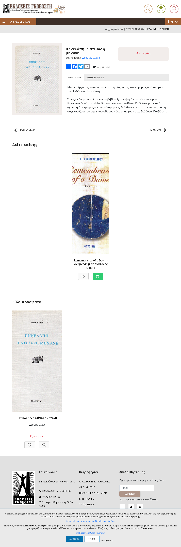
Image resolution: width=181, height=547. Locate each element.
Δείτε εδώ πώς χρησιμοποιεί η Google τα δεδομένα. (90, 521)
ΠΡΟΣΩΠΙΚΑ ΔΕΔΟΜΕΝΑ (93, 493)
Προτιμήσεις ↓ (107, 540)
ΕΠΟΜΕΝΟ (155, 130)
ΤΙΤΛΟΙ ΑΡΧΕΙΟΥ (135, 29)
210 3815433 (64, 490)
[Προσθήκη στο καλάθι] (98, 274)
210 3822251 (49, 490)
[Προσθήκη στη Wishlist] (83, 274)
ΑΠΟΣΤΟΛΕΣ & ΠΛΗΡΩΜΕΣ (94, 481)
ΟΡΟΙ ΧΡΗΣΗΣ (87, 487)
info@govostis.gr (51, 496)
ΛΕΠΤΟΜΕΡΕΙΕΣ (95, 77)
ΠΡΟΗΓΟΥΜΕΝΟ (27, 130)
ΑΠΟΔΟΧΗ (74, 539)
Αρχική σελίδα (114, 29)
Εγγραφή (130, 494)
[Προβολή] (44, 443)
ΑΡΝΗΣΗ (92, 539)
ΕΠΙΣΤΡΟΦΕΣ (86, 498)
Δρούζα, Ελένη (91, 57)
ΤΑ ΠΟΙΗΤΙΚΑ (86, 504)
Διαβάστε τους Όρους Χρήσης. (90, 533)
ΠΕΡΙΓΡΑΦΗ (74, 77)
